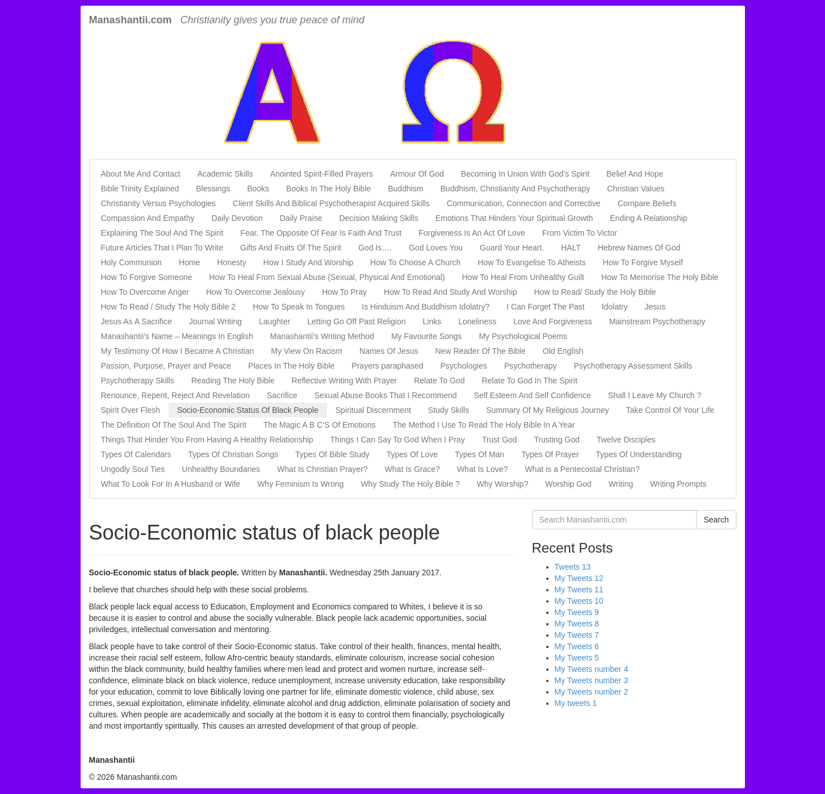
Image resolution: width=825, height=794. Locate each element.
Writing (621, 483)
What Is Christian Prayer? (322, 469)
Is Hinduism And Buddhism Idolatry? (425, 306)
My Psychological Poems (523, 336)
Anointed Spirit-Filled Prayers (321, 173)
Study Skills (448, 410)
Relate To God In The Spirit (529, 380)
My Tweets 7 (577, 635)
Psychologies (463, 365)
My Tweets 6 (577, 646)
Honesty (231, 262)
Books (258, 188)
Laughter (274, 321)
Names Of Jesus (388, 351)
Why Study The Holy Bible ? (410, 483)
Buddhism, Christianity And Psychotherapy (516, 188)
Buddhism (405, 188)
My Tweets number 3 (592, 680)
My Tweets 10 (579, 600)
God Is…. (375, 247)
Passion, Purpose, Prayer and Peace (166, 365)
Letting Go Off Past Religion (356, 321)
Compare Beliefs (647, 203)
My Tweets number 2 (592, 691)
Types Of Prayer (550, 454)
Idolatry (615, 306)
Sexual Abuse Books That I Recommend (385, 395)
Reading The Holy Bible (233, 380)
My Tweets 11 (579, 589)
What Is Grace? (412, 469)
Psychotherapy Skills (137, 380)
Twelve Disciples (626, 439)
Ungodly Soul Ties (133, 469)
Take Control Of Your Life (670, 410)
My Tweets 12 (579, 578)
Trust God (499, 439)
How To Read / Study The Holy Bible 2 (168, 306)
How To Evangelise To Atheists (531, 262)
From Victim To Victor (579, 232)
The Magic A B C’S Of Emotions (319, 424)
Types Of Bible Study (332, 454)
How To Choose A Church (415, 262)
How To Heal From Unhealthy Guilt (523, 277)
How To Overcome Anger (145, 291)
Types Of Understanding (638, 454)
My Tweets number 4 (592, 669)
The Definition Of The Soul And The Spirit (173, 424)
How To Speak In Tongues (299, 306)
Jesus (655, 306)
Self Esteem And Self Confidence (532, 395)
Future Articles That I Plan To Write (162, 247)
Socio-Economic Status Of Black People (248, 410)
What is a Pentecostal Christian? (582, 469)
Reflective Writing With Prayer (344, 380)
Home (189, 262)
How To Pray (344, 291)
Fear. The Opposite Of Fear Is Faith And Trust (320, 232)
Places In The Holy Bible (291, 365)
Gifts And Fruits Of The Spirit (290, 247)
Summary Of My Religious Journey (547, 410)
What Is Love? (482, 469)
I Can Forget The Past (545, 306)
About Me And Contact (141, 173)
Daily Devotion (236, 218)
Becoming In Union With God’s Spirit (525, 173)
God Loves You (436, 247)
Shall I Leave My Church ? (654, 395)
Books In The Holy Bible (328, 188)
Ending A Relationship (648, 218)
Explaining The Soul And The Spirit (162, 232)
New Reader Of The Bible (480, 351)
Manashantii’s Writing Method (322, 336)
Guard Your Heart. (512, 247)
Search (715, 519)
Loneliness (477, 321)
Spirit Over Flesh (130, 410)
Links (432, 321)
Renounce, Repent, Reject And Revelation (175, 395)
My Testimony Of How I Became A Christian (177, 351)
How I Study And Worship (308, 262)
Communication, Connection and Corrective (524, 203)
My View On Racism (306, 351)
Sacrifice (282, 395)
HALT (571, 247)
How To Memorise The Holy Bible (659, 277)
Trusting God (556, 439)
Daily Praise (301, 218)
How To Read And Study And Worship (450, 291)
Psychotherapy (530, 365)
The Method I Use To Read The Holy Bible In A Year (483, 424)
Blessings (213, 188)
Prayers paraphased (387, 365)
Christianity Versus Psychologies (158, 203)
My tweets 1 (576, 703)
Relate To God (439, 380)
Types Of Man (479, 454)
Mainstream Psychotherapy (657, 321)
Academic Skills (225, 173)
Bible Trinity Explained (140, 188)
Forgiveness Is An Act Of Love (471, 232)
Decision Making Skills (378, 218)
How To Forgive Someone (146, 277)
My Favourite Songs (426, 336)
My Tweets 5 (577, 657)
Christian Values (635, 188)
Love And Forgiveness (552, 321)
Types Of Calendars (136, 454)
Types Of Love (412, 454)
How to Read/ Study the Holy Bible (595, 291)
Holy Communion (131, 262)
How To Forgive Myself (643, 262)
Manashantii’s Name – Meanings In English (177, 336)
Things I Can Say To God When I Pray (397, 439)
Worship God (568, 483)
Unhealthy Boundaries (221, 469)
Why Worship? (502, 483)
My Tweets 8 (577, 623)
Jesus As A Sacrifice (136, 321)
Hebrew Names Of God (639, 247)
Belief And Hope (634, 173)
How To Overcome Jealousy (255, 291)
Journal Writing (215, 321)
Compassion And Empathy (148, 218)
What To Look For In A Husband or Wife (171, 483)
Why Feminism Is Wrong (300, 483)
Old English (563, 351)
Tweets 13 (573, 566)
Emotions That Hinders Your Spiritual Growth (514, 218)
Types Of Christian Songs (233, 454)
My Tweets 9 (577, 612)
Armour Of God (417, 173)
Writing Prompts (678, 483)
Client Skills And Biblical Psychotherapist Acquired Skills (331, 203)
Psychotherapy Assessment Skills (633, 365)
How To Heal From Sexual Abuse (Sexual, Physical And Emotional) (327, 277)
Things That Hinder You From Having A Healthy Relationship (207, 439)
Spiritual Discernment (373, 410)
